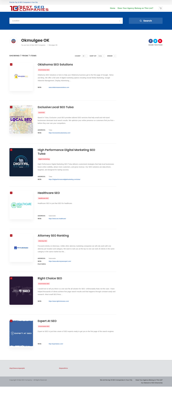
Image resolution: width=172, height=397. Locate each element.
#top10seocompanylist (17, 378)
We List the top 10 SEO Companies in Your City (116, 390)
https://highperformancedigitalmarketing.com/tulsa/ (64, 183)
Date (100, 56)
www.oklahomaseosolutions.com (59, 87)
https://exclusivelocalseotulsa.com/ (59, 134)
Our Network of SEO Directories (152, 393)
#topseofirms (63, 378)
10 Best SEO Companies (37, 45)
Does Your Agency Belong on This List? (135, 8)
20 (83, 56)
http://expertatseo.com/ (56, 354)
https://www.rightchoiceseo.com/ (59, 310)
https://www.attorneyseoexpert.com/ (60, 268)
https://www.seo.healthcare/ (57, 224)
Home (112, 8)
